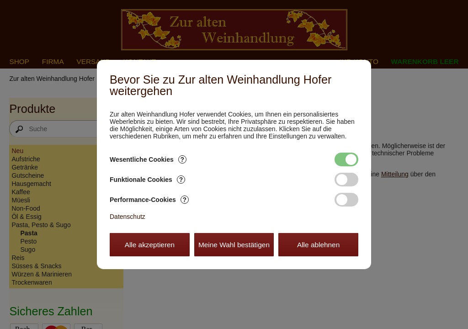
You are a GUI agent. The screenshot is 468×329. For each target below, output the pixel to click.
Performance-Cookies (149, 199)
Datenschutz (127, 216)
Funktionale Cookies (147, 179)
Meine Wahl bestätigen (234, 245)
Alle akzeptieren (150, 245)
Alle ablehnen (318, 245)
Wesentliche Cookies (148, 159)
